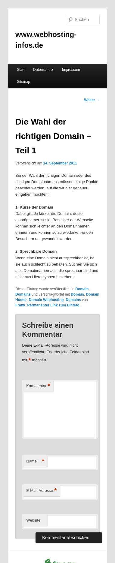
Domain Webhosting (46, 300)
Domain (82, 289)
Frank (20, 305)
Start (20, 70)
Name (35, 461)
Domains (23, 294)
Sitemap (23, 82)
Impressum (71, 70)
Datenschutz (43, 70)
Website (33, 520)
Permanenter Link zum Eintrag (53, 305)
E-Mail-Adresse (41, 490)
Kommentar (38, 386)
